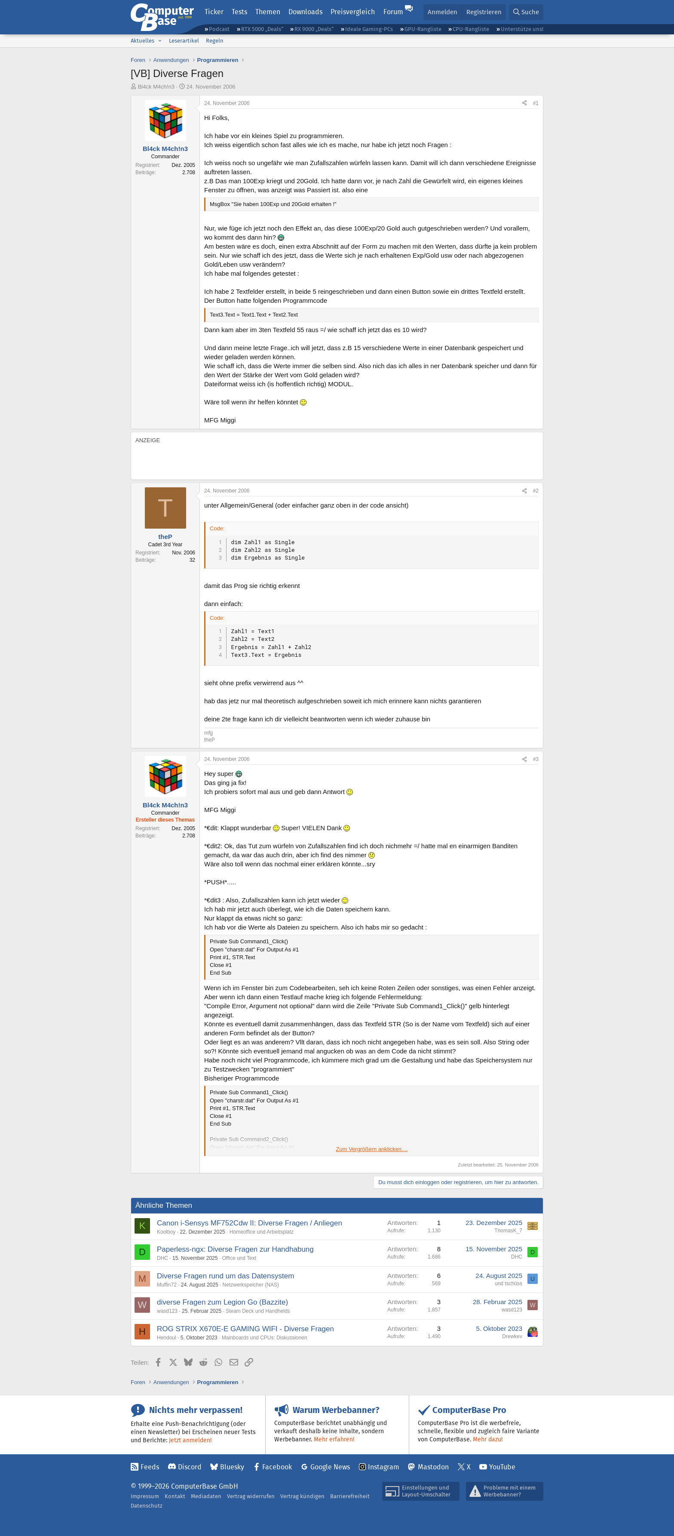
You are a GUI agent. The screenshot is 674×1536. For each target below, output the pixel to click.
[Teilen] (524, 103)
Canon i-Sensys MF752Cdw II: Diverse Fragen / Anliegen (249, 1223)
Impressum (145, 1496)
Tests (239, 12)
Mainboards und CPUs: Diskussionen (264, 1338)
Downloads (305, 12)
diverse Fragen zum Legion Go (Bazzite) (222, 1302)
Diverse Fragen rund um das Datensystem (225, 1276)
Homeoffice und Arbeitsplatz (262, 1232)
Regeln (215, 41)
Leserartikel (184, 41)
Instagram (383, 1467)
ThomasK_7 (508, 1231)
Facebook (277, 1467)
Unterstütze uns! (522, 29)
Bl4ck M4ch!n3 (156, 86)
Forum (393, 12)
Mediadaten (206, 1496)
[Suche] (526, 12)
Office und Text (239, 1258)
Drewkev (512, 1336)
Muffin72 (167, 1285)
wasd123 (167, 1311)
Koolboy (166, 1232)
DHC (162, 1258)
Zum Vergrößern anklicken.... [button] (372, 1149)
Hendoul (166, 1338)
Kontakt (175, 1496)
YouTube (502, 1467)
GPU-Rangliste (422, 29)
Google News (330, 1467)
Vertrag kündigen (302, 1496)
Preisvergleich (353, 12)
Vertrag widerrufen (251, 1496)
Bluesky (232, 1467)
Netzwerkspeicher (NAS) (251, 1285)
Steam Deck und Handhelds (258, 1311)
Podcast (219, 29)
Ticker (214, 12)
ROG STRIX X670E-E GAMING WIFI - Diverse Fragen (245, 1329)
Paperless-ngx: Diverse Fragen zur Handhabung (235, 1249)
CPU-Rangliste (471, 29)
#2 (536, 491)
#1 (536, 103)
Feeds (150, 1467)
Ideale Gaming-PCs (369, 29)
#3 (536, 759)
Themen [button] (267, 12)
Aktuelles (142, 41)
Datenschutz (146, 1506)
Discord (190, 1467)
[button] (159, 40)
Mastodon (433, 1467)
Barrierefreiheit (350, 1496)
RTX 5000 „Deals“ (262, 29)
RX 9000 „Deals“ (314, 29)
